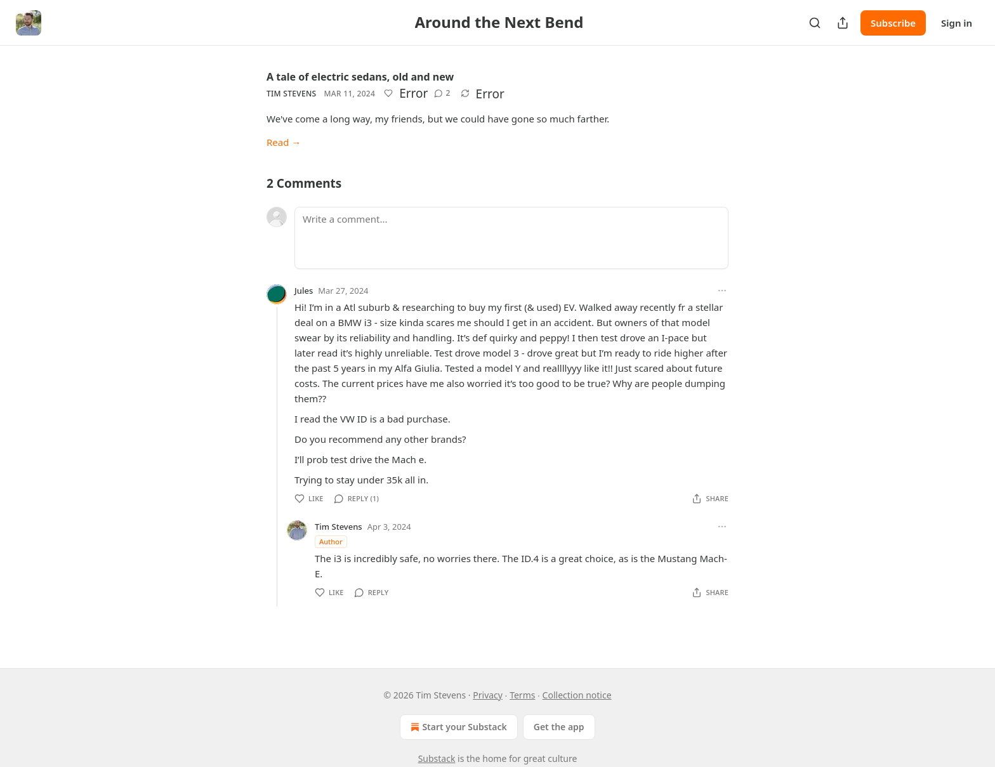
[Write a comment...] (511, 238)
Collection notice (577, 695)
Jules (303, 290)
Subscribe (893, 22)
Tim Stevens (291, 93)
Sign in (956, 22)
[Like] (388, 93)
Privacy (488, 695)
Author (331, 541)
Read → (284, 142)
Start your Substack (457, 727)
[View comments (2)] (442, 93)
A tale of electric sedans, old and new (360, 77)
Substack (437, 758)
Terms (522, 695)
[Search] (814, 23)
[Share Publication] (842, 23)
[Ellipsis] (722, 290)
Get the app (559, 727)
